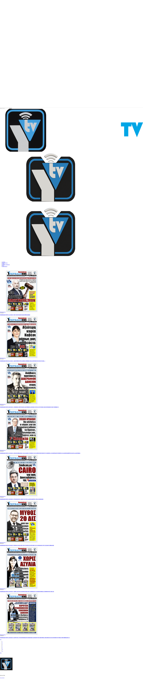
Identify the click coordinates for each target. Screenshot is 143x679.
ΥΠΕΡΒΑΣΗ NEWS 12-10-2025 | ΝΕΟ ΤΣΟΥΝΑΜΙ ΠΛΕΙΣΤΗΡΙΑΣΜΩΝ (15, 314)
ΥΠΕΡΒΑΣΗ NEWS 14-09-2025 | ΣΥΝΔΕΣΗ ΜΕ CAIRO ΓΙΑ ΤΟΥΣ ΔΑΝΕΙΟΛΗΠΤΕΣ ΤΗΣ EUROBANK (21, 499)
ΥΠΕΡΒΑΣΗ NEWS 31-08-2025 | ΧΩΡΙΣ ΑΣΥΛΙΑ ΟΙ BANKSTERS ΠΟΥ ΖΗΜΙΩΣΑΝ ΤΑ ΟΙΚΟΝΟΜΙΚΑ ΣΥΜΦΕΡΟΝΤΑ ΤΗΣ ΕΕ (27, 591)
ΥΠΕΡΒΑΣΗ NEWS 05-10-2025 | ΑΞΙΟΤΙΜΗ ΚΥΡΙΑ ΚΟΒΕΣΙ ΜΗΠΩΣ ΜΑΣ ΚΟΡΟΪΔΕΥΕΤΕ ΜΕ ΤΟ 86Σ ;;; (22, 360)
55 (2, 651)
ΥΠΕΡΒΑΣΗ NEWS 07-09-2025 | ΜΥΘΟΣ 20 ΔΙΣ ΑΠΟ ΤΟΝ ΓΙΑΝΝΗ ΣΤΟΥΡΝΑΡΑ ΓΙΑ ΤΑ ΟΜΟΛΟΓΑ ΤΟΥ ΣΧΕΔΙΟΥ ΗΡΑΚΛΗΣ (27, 545)
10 (2, 649)
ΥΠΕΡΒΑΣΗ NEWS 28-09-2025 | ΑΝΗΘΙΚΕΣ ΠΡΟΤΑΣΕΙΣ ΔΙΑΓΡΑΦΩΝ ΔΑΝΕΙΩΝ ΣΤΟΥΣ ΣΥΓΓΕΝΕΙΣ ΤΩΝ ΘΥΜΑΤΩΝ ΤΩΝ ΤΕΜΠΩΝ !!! (29, 407)
